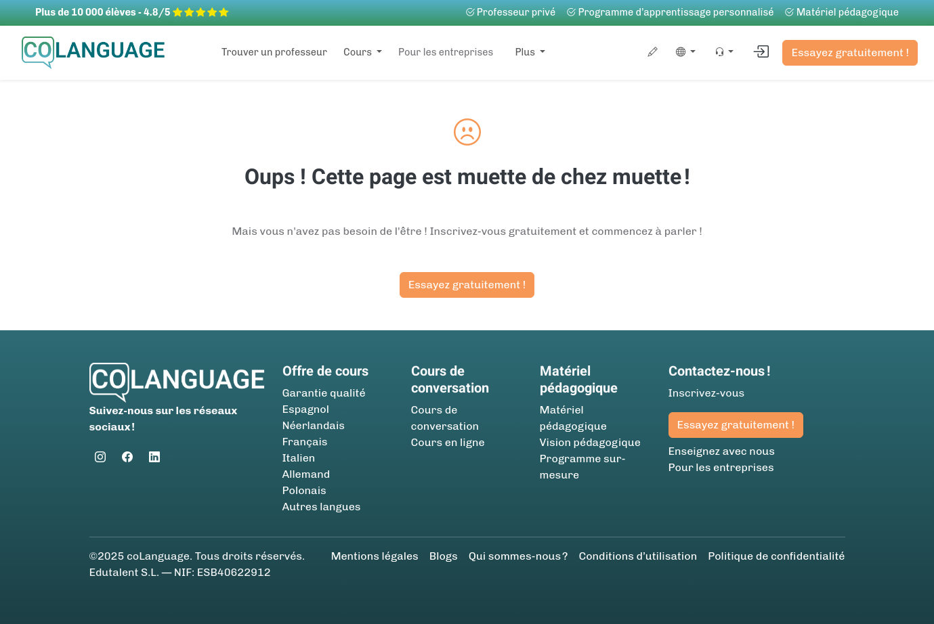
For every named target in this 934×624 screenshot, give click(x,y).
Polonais (304, 490)
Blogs (443, 556)
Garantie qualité (324, 392)
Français (305, 441)
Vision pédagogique (590, 442)
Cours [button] (358, 52)
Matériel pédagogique (841, 12)
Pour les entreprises (445, 52)
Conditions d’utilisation (637, 556)
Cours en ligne (448, 442)
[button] (683, 53)
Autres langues (321, 506)
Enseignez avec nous (721, 451)
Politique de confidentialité (776, 556)
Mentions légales (374, 556)
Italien (299, 457)
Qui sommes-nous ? (518, 556)
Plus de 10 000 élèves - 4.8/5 (131, 12)
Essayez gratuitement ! (850, 52)
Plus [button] (526, 52)
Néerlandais (313, 425)
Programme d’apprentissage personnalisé (669, 12)
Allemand (306, 474)
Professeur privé (510, 12)
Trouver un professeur (274, 52)
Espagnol (305, 409)
